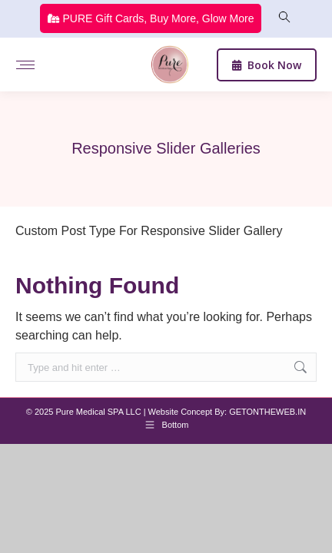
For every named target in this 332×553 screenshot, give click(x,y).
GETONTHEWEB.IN (267, 411)
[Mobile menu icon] (25, 65)
